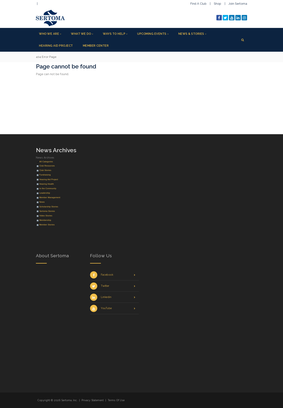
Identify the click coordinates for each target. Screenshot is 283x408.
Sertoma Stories (47, 211)
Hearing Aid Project (48, 179)
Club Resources (47, 166)
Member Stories (47, 225)
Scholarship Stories (48, 207)
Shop (217, 3)
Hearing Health (46, 184)
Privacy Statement (93, 400)
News (42, 202)
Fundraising (45, 175)
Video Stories (45, 216)
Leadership (44, 193)
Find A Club (198, 3)
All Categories (46, 161)
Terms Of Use (116, 400)
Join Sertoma (237, 3)
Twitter (112, 286)
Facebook (112, 275)
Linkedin (112, 297)
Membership (45, 220)
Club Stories (45, 170)
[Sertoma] (50, 17)
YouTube (112, 308)
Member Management (49, 197)
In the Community (47, 188)
